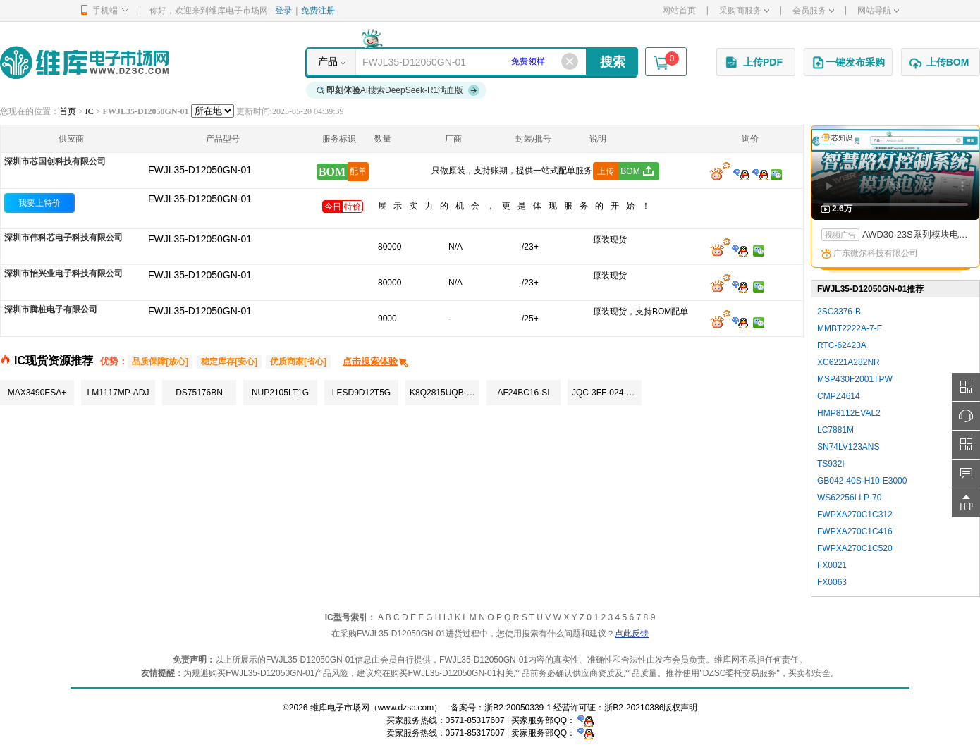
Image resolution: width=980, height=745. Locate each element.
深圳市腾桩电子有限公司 (50, 309)
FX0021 (832, 565)
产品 (328, 61)
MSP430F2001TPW (855, 379)
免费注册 (318, 11)
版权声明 (680, 708)
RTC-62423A (841, 345)
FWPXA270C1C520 (855, 548)
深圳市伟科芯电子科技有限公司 (63, 237)
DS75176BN (199, 393)
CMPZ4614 (838, 396)
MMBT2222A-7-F (849, 328)
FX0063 (832, 582)
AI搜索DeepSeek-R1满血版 (398, 90)
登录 (283, 11)
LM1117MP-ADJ (118, 393)
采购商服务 (744, 11)
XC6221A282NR (848, 362)
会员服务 (813, 11)
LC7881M (835, 430)
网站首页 (679, 11)
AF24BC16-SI (523, 393)
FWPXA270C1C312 (855, 514)
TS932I (831, 464)
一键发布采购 (848, 63)
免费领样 (528, 61)
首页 (67, 111)
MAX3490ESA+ (37, 393)
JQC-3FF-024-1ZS (607, 393)
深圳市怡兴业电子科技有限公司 (63, 273)
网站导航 (878, 11)
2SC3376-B (839, 311)
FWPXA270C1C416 (855, 531)
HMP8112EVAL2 (849, 413)
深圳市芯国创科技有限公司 (55, 161)
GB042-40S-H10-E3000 (862, 481)
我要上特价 (39, 203)
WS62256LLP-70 (849, 498)
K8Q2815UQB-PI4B (444, 393)
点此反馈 (632, 634)
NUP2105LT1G (280, 393)
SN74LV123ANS (848, 447)
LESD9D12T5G (361, 393)
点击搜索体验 (376, 361)
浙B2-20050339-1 (517, 708)
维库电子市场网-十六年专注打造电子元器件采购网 (84, 62)
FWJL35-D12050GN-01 (200, 198)
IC (89, 111)
